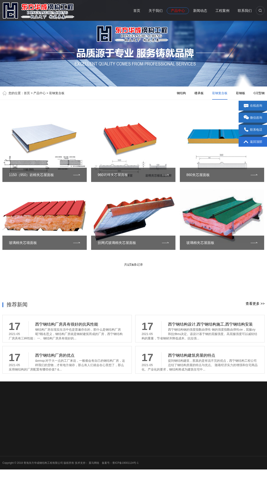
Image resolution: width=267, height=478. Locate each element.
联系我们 (245, 10)
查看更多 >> (255, 303)
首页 (136, 10)
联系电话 (253, 129)
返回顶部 (253, 142)
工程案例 (222, 10)
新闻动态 (200, 10)
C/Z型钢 (259, 93)
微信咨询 (253, 117)
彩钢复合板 (56, 93)
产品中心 (178, 10)
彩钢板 (240, 93)
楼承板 (199, 93)
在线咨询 (253, 105)
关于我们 (156, 10)
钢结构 (181, 93)
